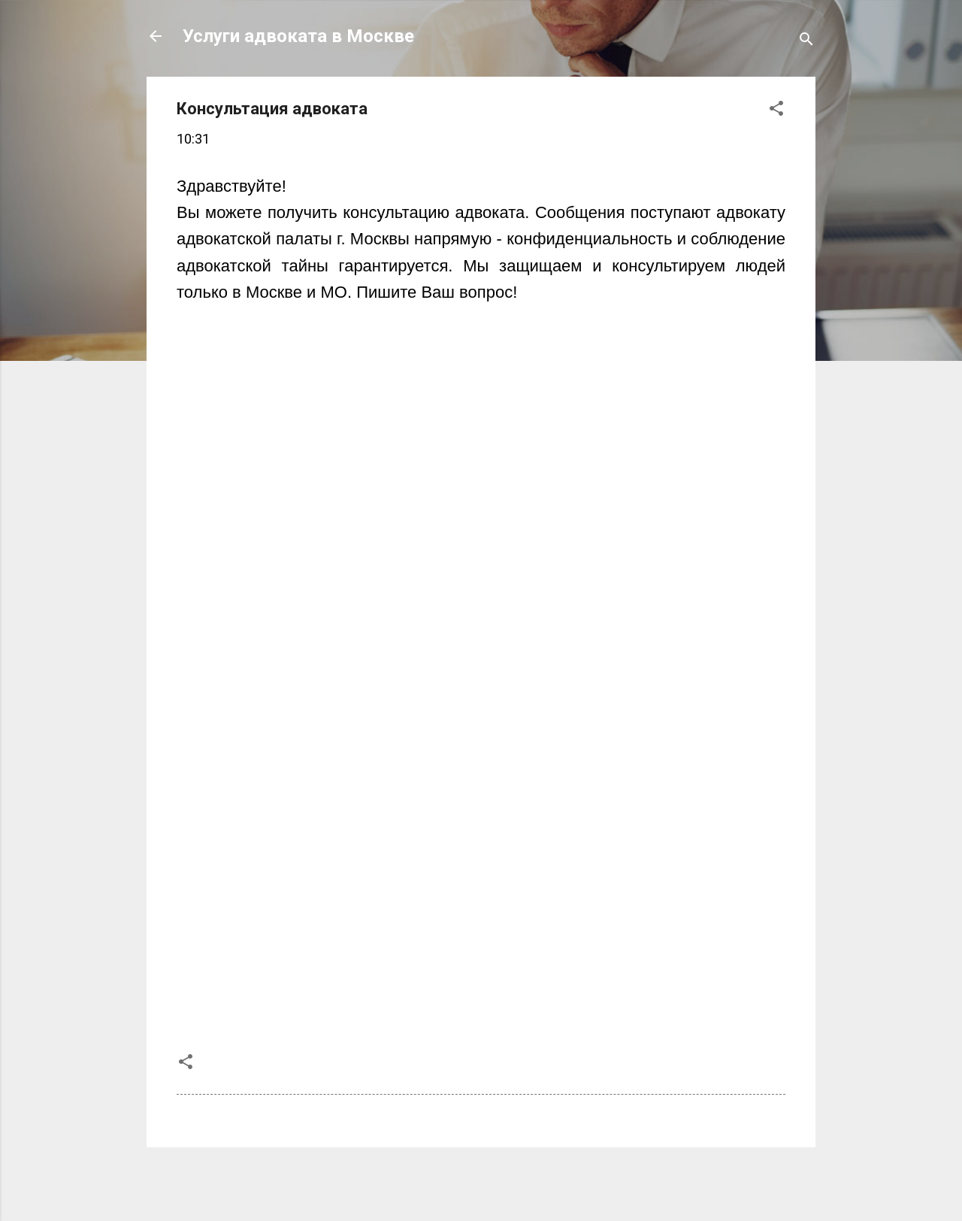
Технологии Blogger (481, 1181)
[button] (776, 110)
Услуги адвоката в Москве (298, 36)
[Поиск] (806, 41)
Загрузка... (417, 658)
